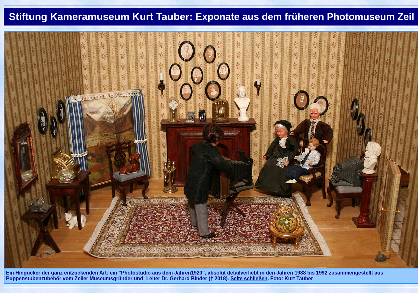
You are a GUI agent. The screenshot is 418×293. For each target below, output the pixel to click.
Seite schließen (249, 278)
